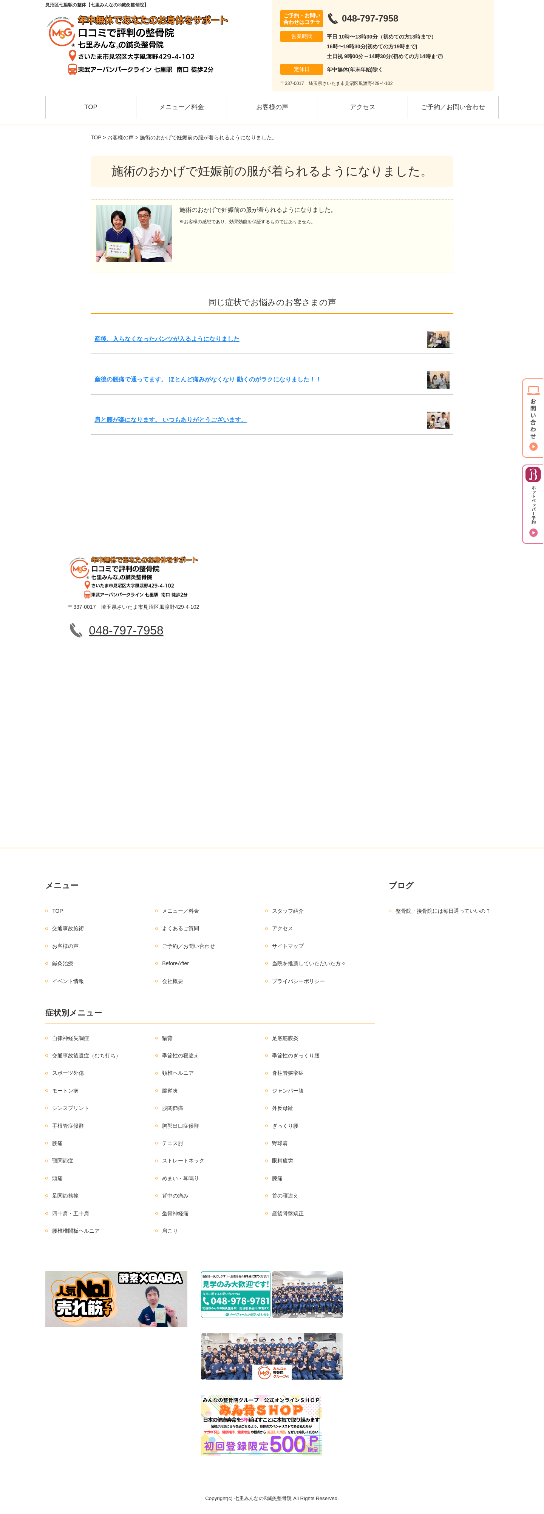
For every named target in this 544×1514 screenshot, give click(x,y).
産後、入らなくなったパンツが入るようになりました (167, 339)
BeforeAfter (175, 963)
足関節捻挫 (65, 1196)
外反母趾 (282, 1108)
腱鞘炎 (170, 1091)
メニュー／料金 (181, 107)
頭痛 (57, 1178)
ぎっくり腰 (285, 1126)
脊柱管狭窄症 (288, 1073)
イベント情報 (68, 981)
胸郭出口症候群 (180, 1126)
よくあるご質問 (180, 928)
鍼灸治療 (62, 963)
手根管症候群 (68, 1126)
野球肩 (280, 1143)
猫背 (167, 1038)
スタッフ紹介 (288, 911)
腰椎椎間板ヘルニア (76, 1231)
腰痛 (57, 1143)
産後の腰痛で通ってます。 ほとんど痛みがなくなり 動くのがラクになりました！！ (207, 379)
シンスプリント (70, 1108)
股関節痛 (172, 1108)
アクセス (363, 107)
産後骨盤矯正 (288, 1213)
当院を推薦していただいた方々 (309, 963)
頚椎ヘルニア (178, 1073)
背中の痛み (175, 1196)
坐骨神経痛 (175, 1213)
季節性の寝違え (180, 1056)
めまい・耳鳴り (180, 1178)
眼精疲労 (282, 1160)
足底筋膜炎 (285, 1038)
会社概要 (172, 981)
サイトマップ (288, 946)
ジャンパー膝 (288, 1091)
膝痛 (277, 1178)
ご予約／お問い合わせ (453, 107)
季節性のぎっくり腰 (296, 1056)
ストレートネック (183, 1160)
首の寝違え (285, 1196)
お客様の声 (272, 107)
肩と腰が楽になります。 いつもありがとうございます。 (170, 420)
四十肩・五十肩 (70, 1213)
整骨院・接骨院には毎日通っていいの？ (443, 911)
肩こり (170, 1231)
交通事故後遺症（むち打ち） (86, 1056)
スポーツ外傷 (68, 1073)
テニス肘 (172, 1143)
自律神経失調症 (70, 1038)
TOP (90, 107)
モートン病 (65, 1091)
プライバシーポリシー (298, 981)
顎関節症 (62, 1160)
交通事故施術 (68, 928)
